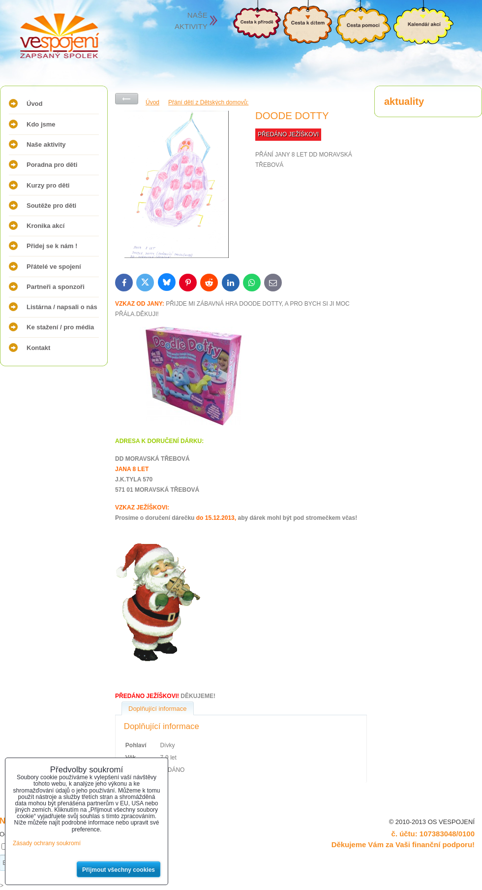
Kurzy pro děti (48, 185)
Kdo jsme (41, 124)
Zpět (126, 98)
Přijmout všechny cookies (118, 869)
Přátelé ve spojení (54, 266)
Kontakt (38, 347)
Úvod (35, 103)
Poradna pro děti (52, 164)
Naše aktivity (46, 144)
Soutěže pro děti (51, 205)
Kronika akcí (45, 225)
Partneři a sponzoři (56, 286)
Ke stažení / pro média (60, 327)
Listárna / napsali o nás (62, 307)
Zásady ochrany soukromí (47, 843)
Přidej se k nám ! (52, 246)
